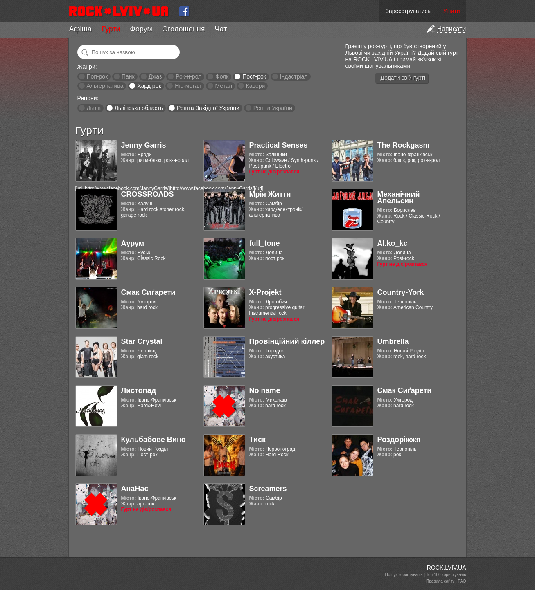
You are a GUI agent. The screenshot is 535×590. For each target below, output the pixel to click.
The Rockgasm (403, 145)
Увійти (451, 11)
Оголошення (183, 29)
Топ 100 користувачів (446, 574)
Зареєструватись (407, 11)
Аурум (132, 243)
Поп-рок (97, 76)
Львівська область (139, 108)
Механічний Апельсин (398, 197)
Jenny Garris (143, 145)
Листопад (138, 390)
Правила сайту (440, 581)
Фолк (221, 76)
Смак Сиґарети (148, 292)
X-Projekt (265, 292)
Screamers (268, 489)
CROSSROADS (147, 194)
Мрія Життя (270, 194)
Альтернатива (104, 86)
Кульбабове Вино (153, 439)
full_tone (264, 243)
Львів (93, 108)
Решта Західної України (208, 108)
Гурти (111, 29)
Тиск (257, 439)
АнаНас (135, 489)
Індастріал (294, 76)
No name (264, 390)
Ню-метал (188, 86)
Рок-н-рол (188, 76)
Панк (128, 76)
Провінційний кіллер (287, 341)
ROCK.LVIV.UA (446, 567)
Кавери (255, 86)
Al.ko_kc (392, 243)
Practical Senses (278, 145)
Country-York (400, 292)
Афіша (80, 29)
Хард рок (149, 86)
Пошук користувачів (404, 574)
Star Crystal (142, 341)
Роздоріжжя (399, 439)
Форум (141, 29)
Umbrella (393, 341)
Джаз (155, 76)
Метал (223, 86)
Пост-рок (254, 76)
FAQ (462, 581)
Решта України (272, 108)
